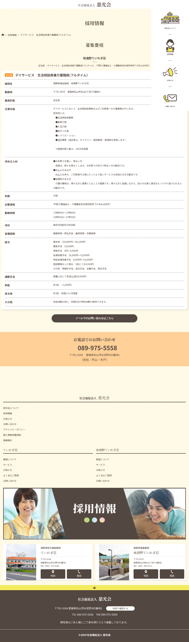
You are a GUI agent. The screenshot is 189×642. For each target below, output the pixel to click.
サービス (7, 464)
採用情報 (170, 46)
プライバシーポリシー (14, 429)
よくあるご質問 (11, 475)
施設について (10, 459)
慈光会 (94, 397)
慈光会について (170, 20)
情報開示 (7, 440)
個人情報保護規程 (12, 434)
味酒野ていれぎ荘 (107, 450)
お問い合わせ (170, 99)
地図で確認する (120, 608)
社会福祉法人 (94, 4)
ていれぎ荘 (10, 450)
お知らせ (170, 72)
